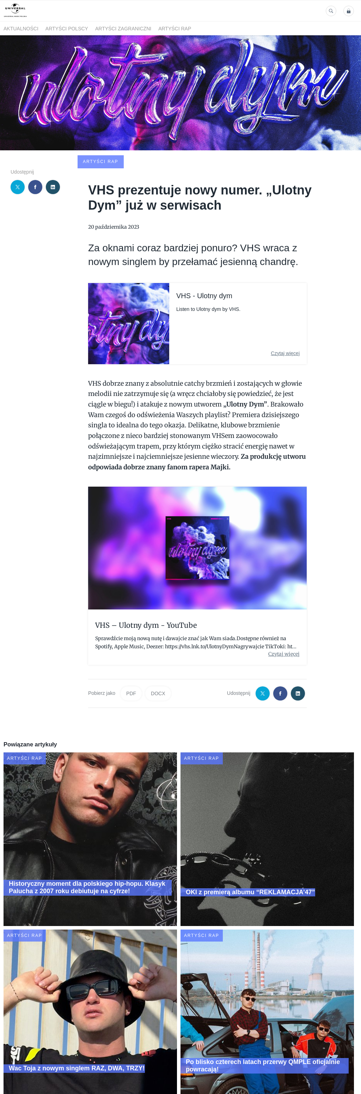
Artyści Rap (174, 28)
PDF (131, 642)
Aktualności (21, 28)
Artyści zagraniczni (123, 28)
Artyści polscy (66, 28)
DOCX (158, 642)
